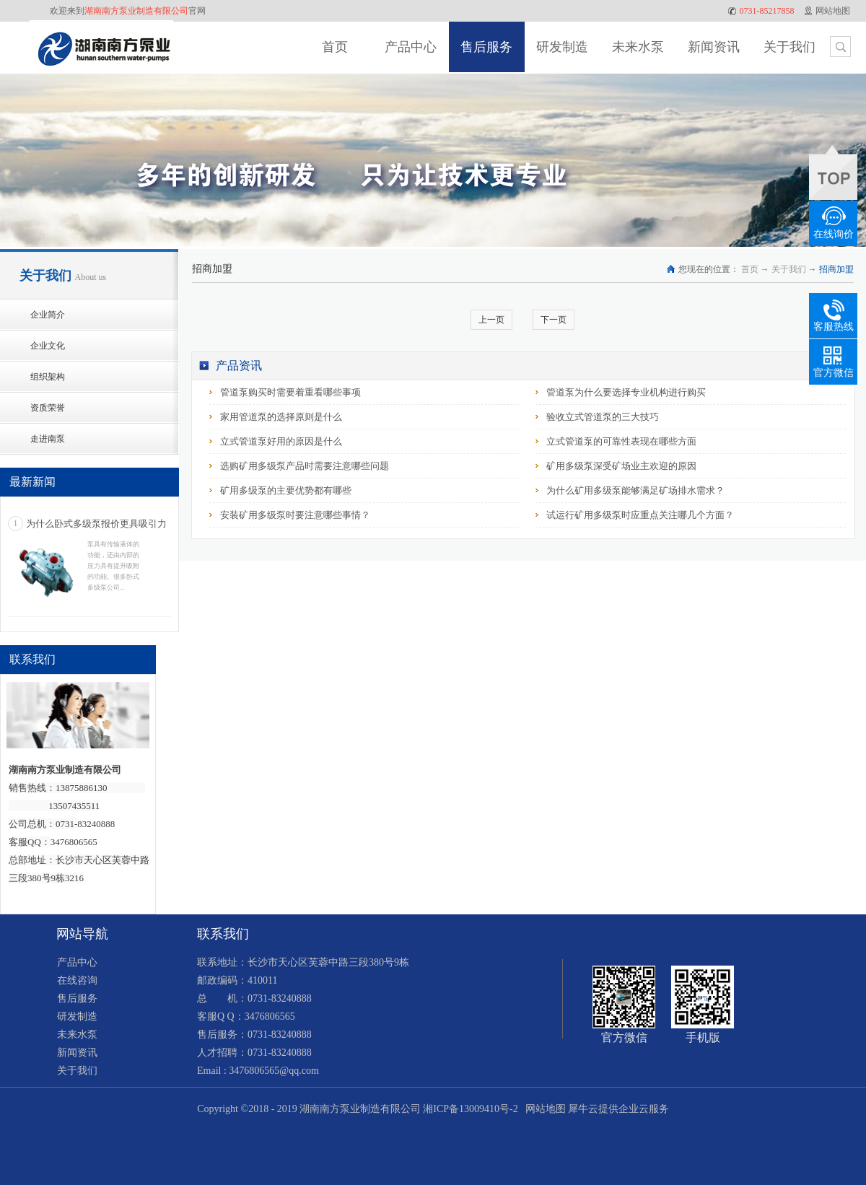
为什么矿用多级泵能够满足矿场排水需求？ (635, 490)
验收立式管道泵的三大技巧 (602, 416)
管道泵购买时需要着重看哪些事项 (290, 392)
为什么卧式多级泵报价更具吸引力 (96, 523)
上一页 (491, 320)
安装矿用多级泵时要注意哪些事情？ (295, 515)
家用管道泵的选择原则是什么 (281, 416)
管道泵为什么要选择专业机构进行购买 (626, 392)
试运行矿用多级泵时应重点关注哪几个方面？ (640, 515)
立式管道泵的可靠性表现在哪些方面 (621, 441)
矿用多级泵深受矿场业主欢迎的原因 (621, 465)
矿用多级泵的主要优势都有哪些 (285, 490)
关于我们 (788, 269)
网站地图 (543, 1108)
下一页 (554, 320)
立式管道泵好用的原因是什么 (281, 441)
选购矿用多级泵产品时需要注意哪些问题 (304, 465)
